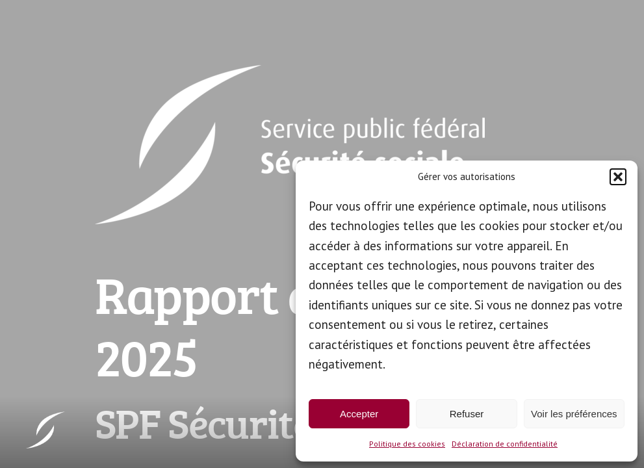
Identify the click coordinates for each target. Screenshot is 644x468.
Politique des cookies (407, 443)
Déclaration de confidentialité (505, 443)
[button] (618, 176)
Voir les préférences (574, 413)
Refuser (467, 413)
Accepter (359, 413)
